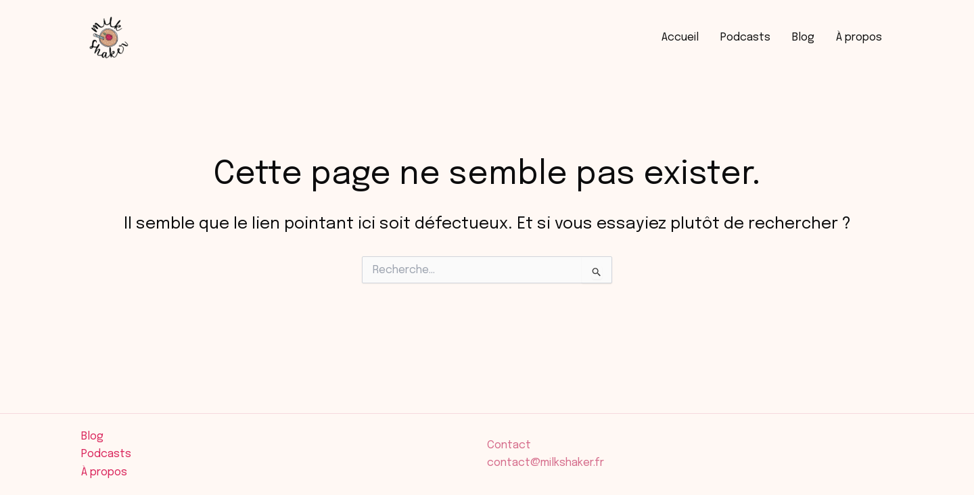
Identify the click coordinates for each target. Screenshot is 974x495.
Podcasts (745, 37)
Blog (803, 37)
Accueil (680, 37)
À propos (859, 37)
